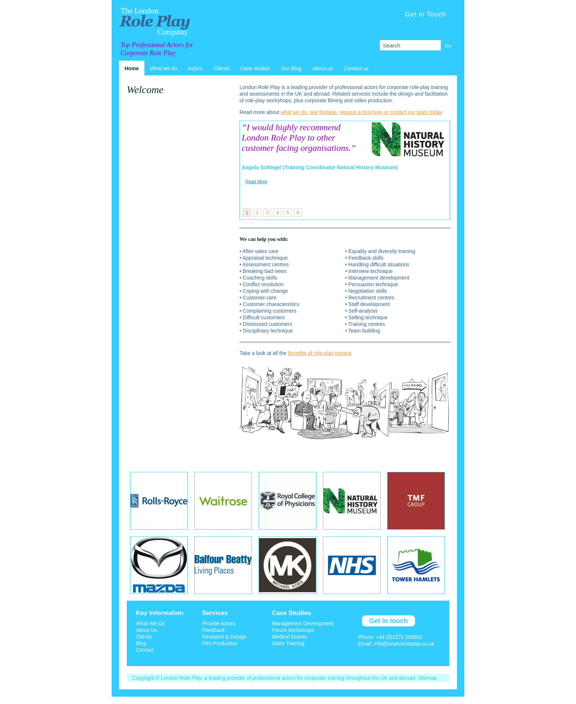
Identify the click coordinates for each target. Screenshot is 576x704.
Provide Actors (218, 623)
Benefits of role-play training (320, 353)
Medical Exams (289, 637)
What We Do (150, 623)
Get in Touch (425, 14)
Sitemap (427, 678)
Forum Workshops (293, 630)
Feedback (213, 630)
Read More (256, 181)
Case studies (255, 68)
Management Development (303, 623)
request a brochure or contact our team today (390, 112)
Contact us (356, 68)
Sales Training (288, 643)
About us (323, 68)
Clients (222, 68)
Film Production (220, 643)
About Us (146, 630)
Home (132, 68)
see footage (323, 112)
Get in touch (388, 621)
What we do (163, 68)
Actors (195, 68)
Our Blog (291, 68)
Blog (141, 643)
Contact (145, 650)
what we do (294, 112)
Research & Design (224, 637)
